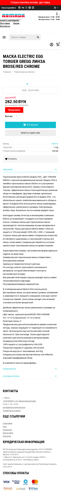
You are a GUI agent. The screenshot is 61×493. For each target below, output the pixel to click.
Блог (5, 427)
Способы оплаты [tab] (30, 376)
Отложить (11, 159)
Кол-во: (9, 116)
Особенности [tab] (30, 368)
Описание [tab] (30, 169)
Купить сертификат (9, 20)
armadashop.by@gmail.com (14, 407)
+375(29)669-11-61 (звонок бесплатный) (19, 401)
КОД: (24, 90)
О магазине (7, 423)
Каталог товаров (4, 37)
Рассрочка (7, 430)
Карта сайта (8, 433)
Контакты (5, 26)
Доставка (5, 23)
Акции (16, 23)
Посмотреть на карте (12, 411)
